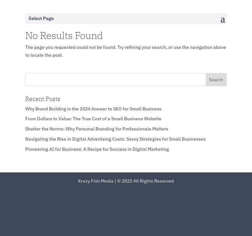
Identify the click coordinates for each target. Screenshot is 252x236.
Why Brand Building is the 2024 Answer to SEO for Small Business (93, 109)
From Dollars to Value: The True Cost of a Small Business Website (93, 119)
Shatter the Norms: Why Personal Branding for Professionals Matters (96, 129)
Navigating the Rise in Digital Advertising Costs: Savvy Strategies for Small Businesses (115, 139)
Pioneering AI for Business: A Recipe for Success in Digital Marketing (97, 149)
